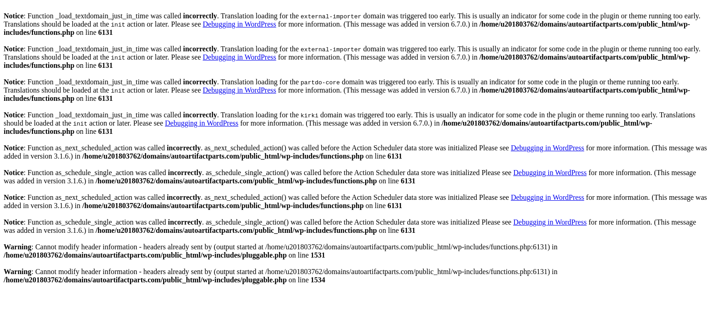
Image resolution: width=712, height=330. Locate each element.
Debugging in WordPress (239, 24)
